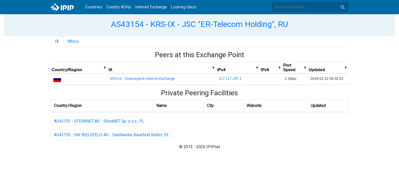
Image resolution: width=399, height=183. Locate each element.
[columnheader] (79, 67)
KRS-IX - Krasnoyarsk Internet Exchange (142, 79)
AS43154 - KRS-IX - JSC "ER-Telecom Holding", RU (199, 24)
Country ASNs (118, 7)
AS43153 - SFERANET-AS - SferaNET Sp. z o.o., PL (99, 121)
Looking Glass (183, 7)
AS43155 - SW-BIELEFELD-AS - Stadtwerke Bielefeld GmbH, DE (111, 134)
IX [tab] (57, 41)
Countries (93, 7)
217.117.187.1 (230, 79)
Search (342, 7)
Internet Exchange (151, 7)
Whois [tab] (73, 41)
